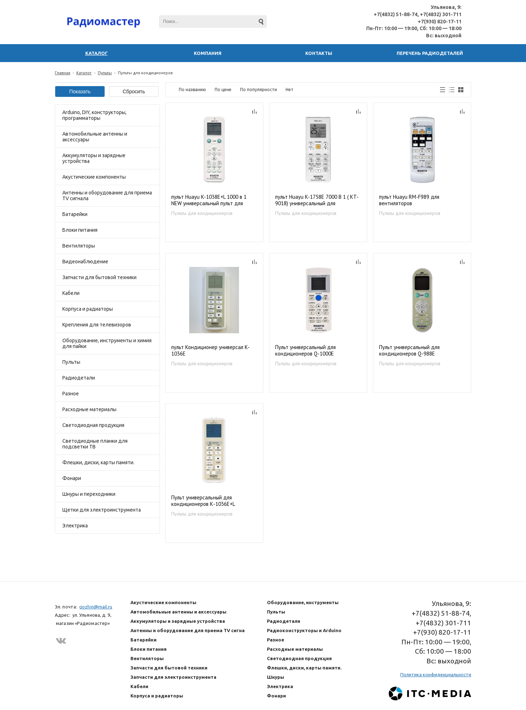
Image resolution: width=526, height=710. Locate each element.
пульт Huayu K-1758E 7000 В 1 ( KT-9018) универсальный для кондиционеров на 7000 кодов (317, 200)
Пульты (105, 73)
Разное (70, 393)
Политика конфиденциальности (435, 674)
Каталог (84, 73)
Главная (62, 73)
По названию (192, 89)
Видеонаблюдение (85, 261)
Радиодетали (78, 378)
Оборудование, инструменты (303, 602)
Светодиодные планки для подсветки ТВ (95, 444)
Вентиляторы (78, 246)
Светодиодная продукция (93, 425)
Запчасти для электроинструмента (173, 677)
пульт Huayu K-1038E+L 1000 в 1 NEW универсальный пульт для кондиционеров (209, 200)
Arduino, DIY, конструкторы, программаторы (94, 115)
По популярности (258, 89)
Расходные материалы (89, 409)
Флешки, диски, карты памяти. (98, 462)
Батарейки (74, 214)
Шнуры (275, 677)
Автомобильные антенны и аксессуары (94, 136)
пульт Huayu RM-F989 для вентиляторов (409, 200)
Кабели (71, 293)
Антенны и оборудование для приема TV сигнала (107, 195)
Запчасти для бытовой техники (99, 277)
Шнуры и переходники (88, 494)
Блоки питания (79, 230)
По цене (223, 89)
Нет (289, 89)
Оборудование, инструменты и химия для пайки (107, 343)
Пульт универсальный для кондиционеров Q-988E (409, 350)
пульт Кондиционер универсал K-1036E (210, 350)
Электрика (75, 525)
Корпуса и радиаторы (87, 309)
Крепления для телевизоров (96, 325)
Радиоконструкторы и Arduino (304, 630)
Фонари (71, 478)
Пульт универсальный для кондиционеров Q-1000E (305, 350)
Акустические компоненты (94, 177)
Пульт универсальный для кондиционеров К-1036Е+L (203, 500)
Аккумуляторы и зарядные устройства (93, 158)
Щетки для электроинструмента (101, 510)
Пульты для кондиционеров (202, 213)
